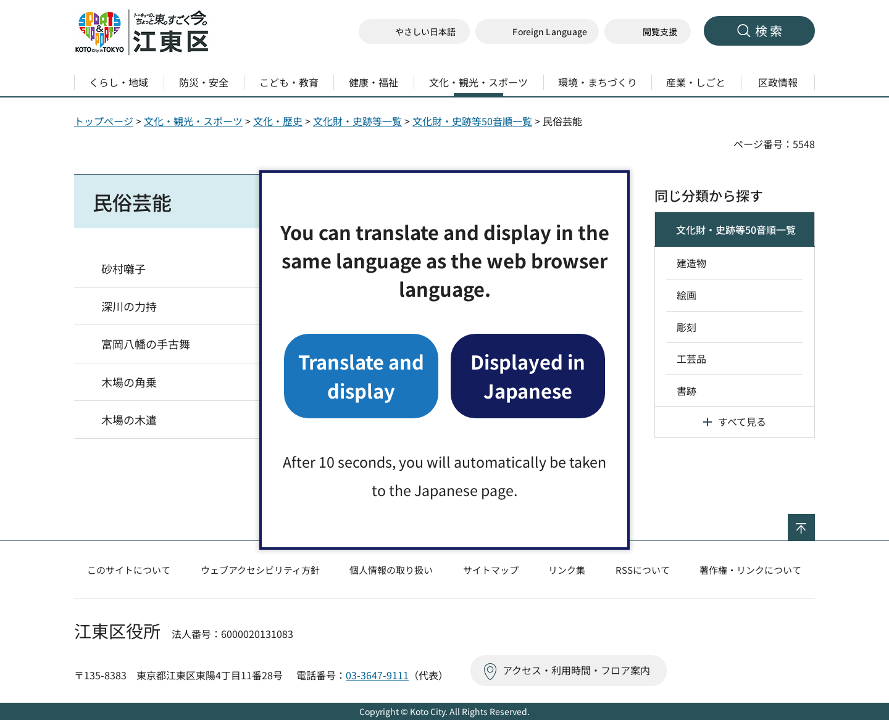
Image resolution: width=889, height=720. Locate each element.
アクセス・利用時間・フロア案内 (576, 670)
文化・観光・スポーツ (193, 121)
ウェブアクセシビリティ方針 (260, 569)
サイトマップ (491, 569)
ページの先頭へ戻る (814, 522)
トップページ (103, 121)
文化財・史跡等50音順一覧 (472, 121)
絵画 (686, 295)
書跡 (686, 390)
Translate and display (361, 375)
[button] (537, 31)
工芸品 (691, 358)
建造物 (691, 262)
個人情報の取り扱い (391, 569)
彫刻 (686, 327)
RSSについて (643, 569)
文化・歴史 (278, 121)
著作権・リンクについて (750, 569)
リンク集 (566, 569)
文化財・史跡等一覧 (357, 121)
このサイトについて (128, 569)
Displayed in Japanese (527, 375)
